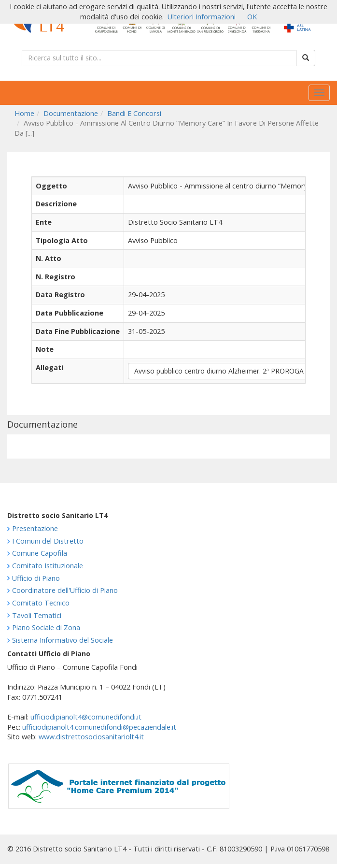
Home (24, 113)
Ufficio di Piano (36, 578)
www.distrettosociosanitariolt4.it (91, 736)
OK (252, 16)
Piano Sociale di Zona (46, 627)
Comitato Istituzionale (47, 565)
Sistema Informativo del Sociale (62, 640)
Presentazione (35, 528)
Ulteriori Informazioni (202, 16)
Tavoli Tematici (36, 615)
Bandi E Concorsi (134, 113)
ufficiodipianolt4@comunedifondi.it (85, 716)
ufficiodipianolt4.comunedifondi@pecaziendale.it (99, 727)
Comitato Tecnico (41, 602)
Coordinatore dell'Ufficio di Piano (65, 590)
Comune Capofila (39, 553)
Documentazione (70, 113)
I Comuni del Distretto (48, 541)
